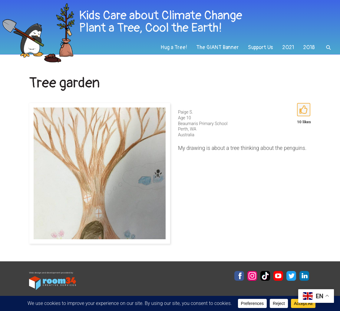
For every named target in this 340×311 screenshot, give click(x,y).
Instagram (252, 276)
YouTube (278, 276)
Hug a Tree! (173, 47)
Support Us (260, 47)
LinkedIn (304, 276)
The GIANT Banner (217, 47)
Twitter (291, 276)
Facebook (239, 276)
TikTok (265, 276)
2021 (288, 47)
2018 (309, 47)
